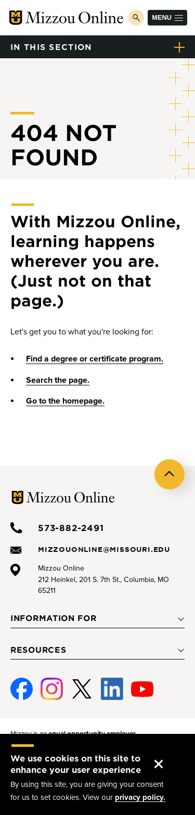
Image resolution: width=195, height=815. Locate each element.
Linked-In (111, 689)
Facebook (19, 689)
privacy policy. (140, 797)
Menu (167, 17)
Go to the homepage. (65, 401)
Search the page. (57, 380)
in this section (51, 46)
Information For (53, 618)
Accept (167, 753)
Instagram (50, 689)
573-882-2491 (71, 527)
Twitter (82, 689)
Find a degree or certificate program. (94, 359)
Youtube (141, 689)
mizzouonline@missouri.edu (104, 549)
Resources (38, 649)
